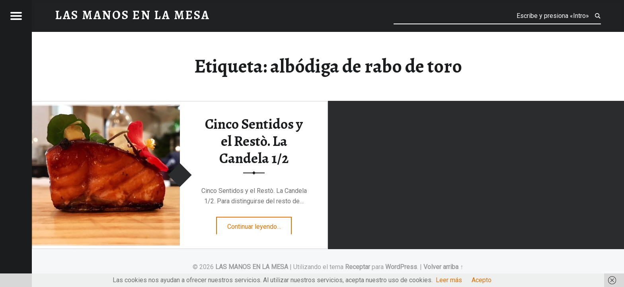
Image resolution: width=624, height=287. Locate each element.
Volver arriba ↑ (443, 267)
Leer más (449, 280)
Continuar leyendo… (259, 224)
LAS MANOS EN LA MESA (251, 267)
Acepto (481, 280)
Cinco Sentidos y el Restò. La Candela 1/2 (254, 140)
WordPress (401, 267)
